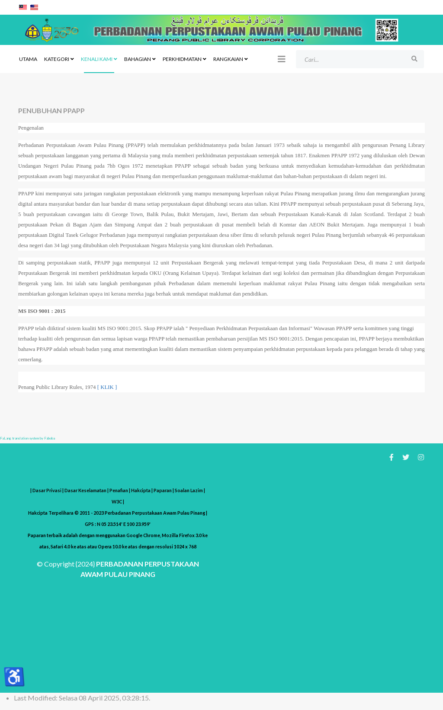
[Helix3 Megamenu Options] (282, 59)
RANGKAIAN (228, 59)
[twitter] (405, 457)
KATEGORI (56, 59)
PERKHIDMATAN (182, 59)
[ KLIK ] (107, 387)
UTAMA (28, 59)
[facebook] (391, 457)
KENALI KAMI (96, 59)
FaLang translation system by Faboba (27, 438)
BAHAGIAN (137, 59)
